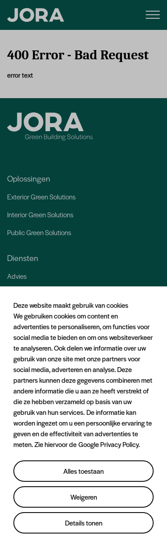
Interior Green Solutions (40, 214)
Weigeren (83, 496)
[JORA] (35, 15)
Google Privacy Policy (108, 444)
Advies (17, 276)
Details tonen (83, 522)
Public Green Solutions (39, 232)
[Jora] (50, 126)
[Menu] (153, 14)
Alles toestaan (83, 471)
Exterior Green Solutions (41, 196)
